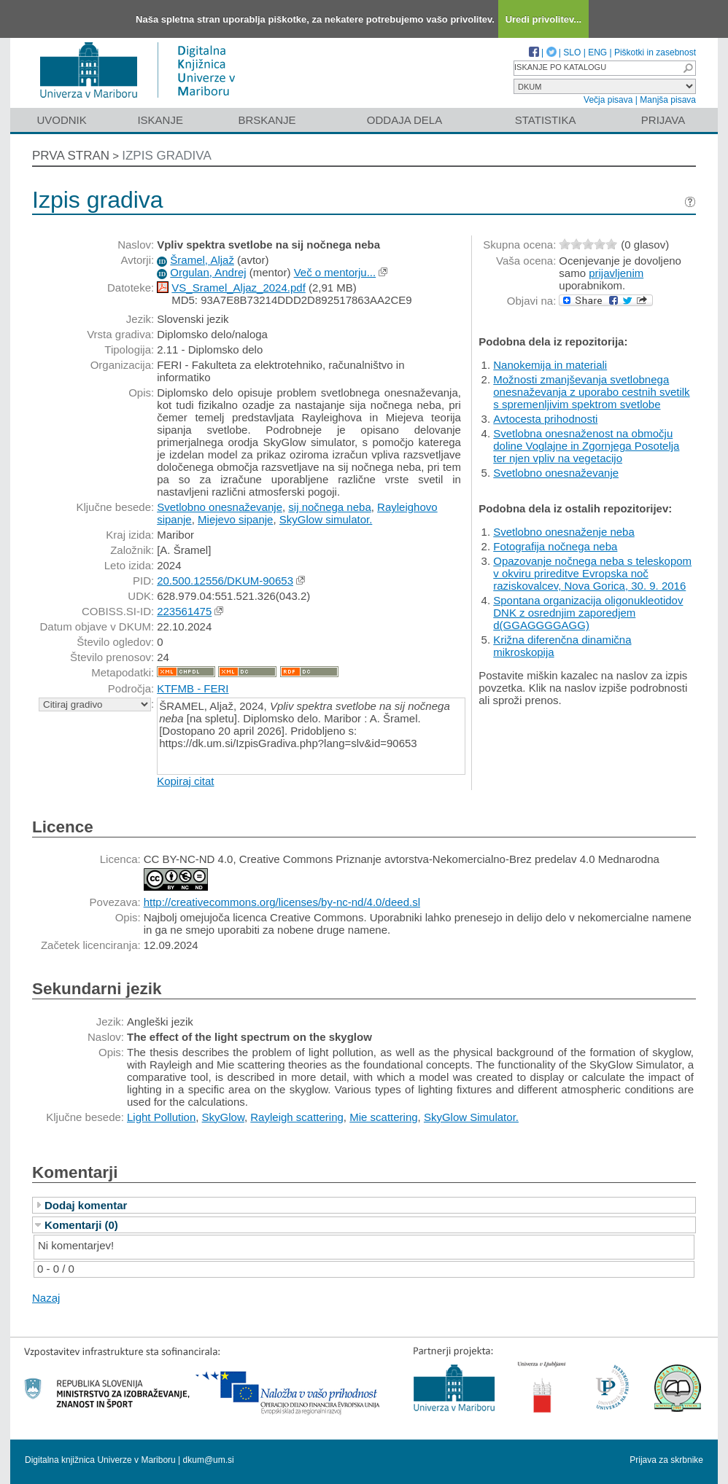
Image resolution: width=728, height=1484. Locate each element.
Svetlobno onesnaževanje (219, 507)
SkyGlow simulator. (326, 519)
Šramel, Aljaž (202, 260)
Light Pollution (161, 1117)
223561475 (184, 611)
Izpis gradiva (167, 156)
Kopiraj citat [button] (185, 781)
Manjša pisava (668, 100)
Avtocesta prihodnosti (545, 419)
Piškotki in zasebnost (655, 52)
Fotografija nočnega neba (555, 546)
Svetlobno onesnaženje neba (564, 532)
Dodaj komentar (85, 1205)
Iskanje (160, 120)
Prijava (663, 120)
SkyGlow (223, 1117)
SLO (572, 52)
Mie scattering (383, 1117)
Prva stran (70, 156)
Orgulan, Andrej (208, 272)
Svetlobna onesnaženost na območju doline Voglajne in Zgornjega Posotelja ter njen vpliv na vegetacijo (586, 445)
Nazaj (46, 1298)
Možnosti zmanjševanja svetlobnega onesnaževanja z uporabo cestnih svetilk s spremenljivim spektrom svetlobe (591, 391)
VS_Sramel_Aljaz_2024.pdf (238, 287)
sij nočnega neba (329, 507)
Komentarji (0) (81, 1225)
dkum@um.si (208, 1460)
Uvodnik (61, 120)
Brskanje (266, 120)
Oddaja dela (404, 120)
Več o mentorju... (335, 272)
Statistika (545, 120)
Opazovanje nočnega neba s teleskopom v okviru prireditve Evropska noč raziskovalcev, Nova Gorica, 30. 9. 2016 (592, 573)
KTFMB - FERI (192, 688)
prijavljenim (616, 273)
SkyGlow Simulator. (471, 1117)
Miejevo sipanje (235, 519)
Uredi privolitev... (544, 19)
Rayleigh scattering (297, 1117)
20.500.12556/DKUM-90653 (225, 580)
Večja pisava (608, 100)
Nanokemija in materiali (550, 365)
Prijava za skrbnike (666, 1460)
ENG (597, 52)
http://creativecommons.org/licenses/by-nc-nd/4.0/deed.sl (282, 902)
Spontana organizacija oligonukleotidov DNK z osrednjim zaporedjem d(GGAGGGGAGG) (588, 612)
